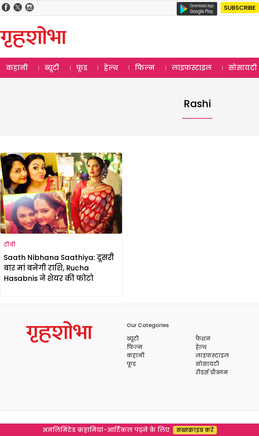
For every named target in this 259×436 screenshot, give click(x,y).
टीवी (10, 245)
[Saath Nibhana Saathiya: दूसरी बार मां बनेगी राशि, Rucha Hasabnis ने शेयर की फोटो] (61, 193)
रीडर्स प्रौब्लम (212, 372)
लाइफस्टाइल (192, 67)
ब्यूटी (52, 67)
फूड (81, 67)
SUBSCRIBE (240, 7)
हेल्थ (111, 67)
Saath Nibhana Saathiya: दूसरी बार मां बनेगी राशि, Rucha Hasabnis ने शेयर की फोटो (59, 268)
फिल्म (145, 67)
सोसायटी (207, 364)
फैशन (203, 339)
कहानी (17, 67)
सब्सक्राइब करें (194, 430)
